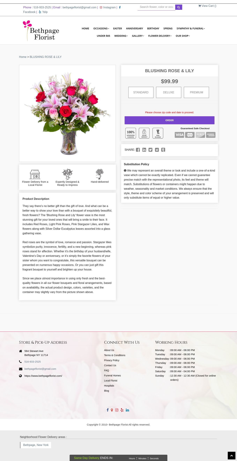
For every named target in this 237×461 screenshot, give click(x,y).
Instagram (108, 7)
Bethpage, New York (36, 445)
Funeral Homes (112, 375)
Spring (168, 28)
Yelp (43, 11)
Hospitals (109, 385)
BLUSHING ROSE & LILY (46, 56)
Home (85, 28)
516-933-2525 (42, 7)
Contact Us (110, 365)
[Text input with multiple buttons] (156, 7)
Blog (106, 390)
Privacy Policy (111, 360)
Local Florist (110, 380)
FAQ (106, 370)
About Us (109, 350)
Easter (117, 28)
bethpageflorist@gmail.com (80, 7)
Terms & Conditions (114, 355)
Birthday (153, 28)
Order (169, 120)
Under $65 (103, 35)
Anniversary (134, 28)
